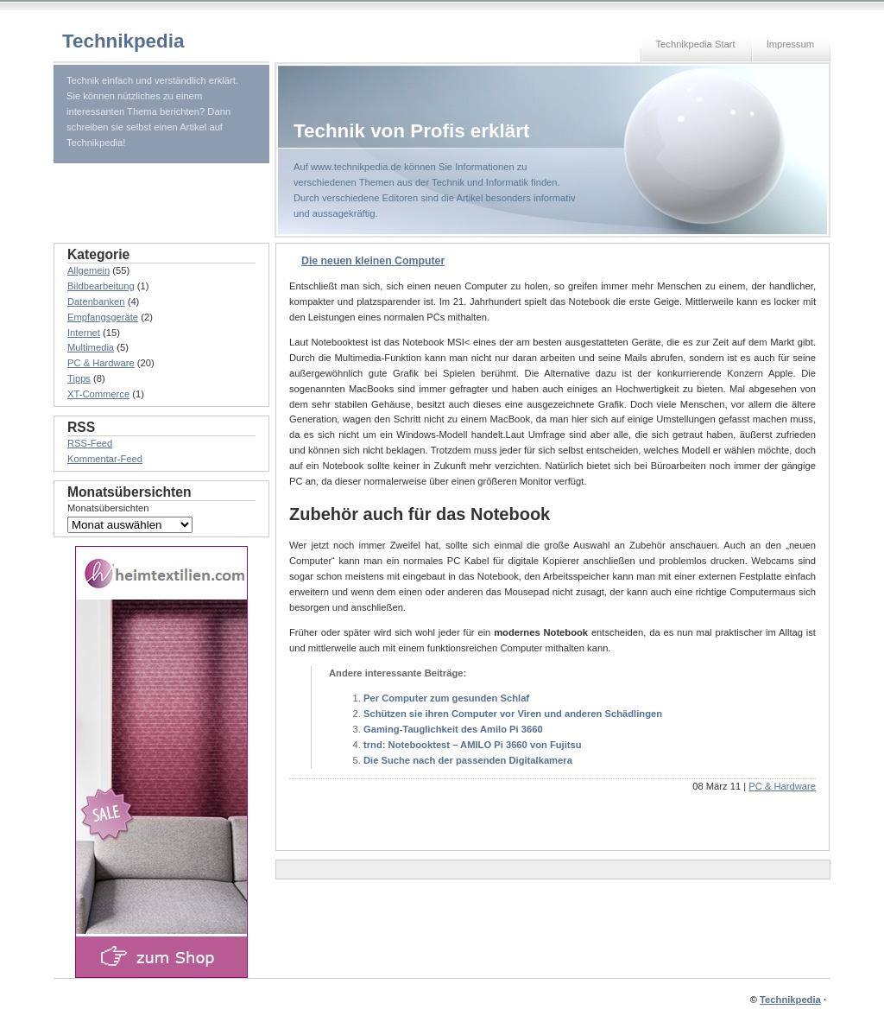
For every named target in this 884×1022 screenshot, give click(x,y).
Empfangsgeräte (102, 317)
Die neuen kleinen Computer (373, 261)
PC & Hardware (782, 786)
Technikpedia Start (696, 44)
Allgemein (88, 270)
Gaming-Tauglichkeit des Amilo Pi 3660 (453, 729)
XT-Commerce (98, 394)
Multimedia (90, 347)
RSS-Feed (89, 443)
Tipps (79, 378)
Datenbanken (96, 301)
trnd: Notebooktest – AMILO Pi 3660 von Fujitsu (472, 745)
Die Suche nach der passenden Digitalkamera (467, 760)
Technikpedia (123, 41)
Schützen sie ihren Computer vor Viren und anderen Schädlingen (512, 713)
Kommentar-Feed (104, 459)
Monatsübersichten (108, 508)
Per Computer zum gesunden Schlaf (446, 698)
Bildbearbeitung (101, 286)
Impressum (790, 44)
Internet (83, 332)
